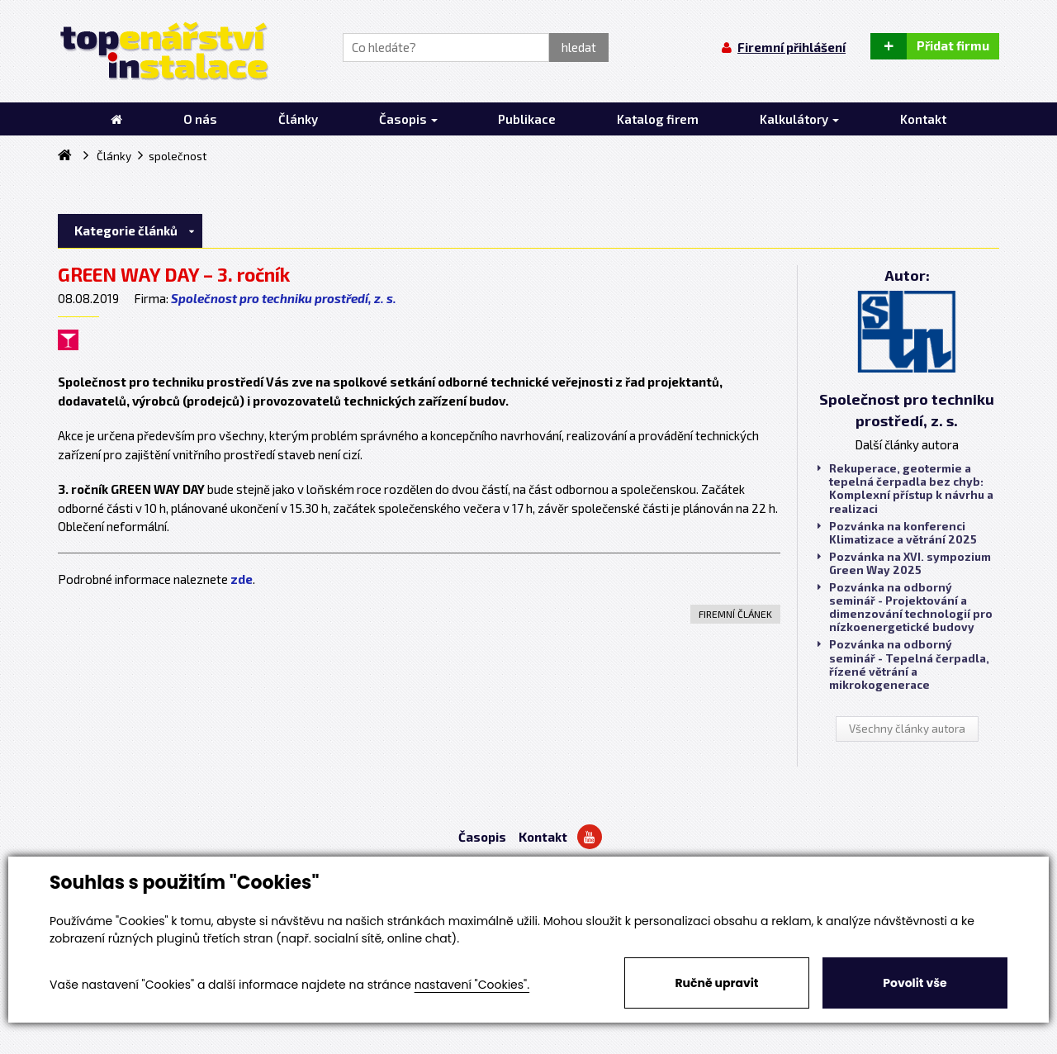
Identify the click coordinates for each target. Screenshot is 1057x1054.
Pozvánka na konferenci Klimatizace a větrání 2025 (897, 533)
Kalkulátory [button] (799, 119)
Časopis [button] (408, 119)
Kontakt (543, 836)
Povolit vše (914, 983)
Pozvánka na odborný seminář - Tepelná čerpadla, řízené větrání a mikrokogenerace (903, 664)
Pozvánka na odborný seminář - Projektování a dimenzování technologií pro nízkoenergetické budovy (905, 607)
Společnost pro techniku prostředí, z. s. (283, 298)
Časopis (482, 836)
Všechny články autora (907, 728)
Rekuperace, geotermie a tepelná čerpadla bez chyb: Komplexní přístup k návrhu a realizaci (905, 488)
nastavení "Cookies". (472, 984)
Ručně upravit (716, 983)
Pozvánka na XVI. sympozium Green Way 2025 (904, 563)
